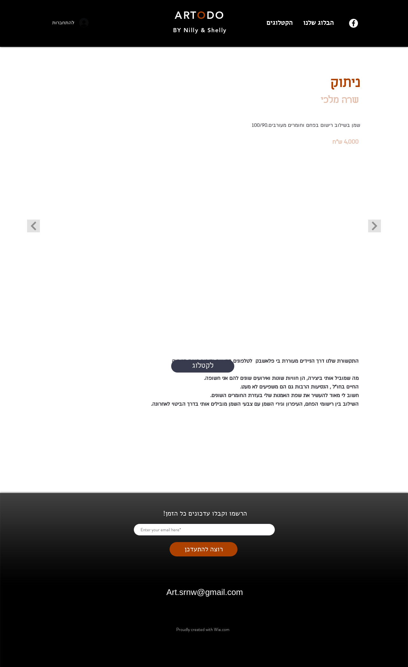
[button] (204, 247)
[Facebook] (353, 23)
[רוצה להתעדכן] (203, 549)
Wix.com (221, 629)
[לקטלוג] (202, 366)
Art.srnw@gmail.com (204, 592)
